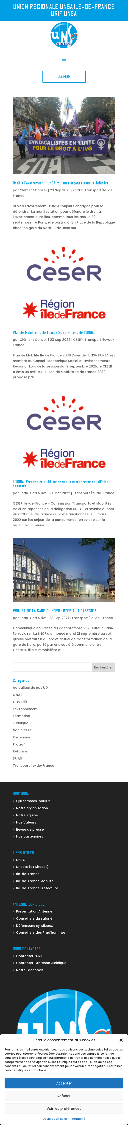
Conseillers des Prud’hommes (41, 932)
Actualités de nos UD (30, 687)
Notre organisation (32, 808)
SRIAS (17, 758)
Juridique (20, 723)
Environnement (25, 709)
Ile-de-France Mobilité (34, 881)
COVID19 (20, 702)
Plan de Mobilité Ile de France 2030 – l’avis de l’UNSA (53, 332)
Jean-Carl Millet (33, 493)
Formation (21, 716)
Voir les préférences (64, 1108)
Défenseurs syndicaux (34, 925)
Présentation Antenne (34, 911)
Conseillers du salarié (34, 918)
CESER (78, 190)
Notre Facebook (29, 970)
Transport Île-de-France (93, 493)
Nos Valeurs (26, 822)
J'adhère (64, 77)
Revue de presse (30, 829)
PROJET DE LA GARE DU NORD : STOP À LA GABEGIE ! (54, 611)
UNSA (20, 860)
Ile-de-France (27, 874)
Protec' (19, 744)
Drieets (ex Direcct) (32, 866)
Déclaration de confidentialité (64, 1119)
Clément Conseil (33, 190)
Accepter (64, 1083)
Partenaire (21, 737)
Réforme (20, 751)
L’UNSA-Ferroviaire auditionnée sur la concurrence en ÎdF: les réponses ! (61, 484)
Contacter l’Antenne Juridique (41, 963)
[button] (121, 1040)
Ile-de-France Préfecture (37, 888)
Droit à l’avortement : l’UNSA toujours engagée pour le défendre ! (62, 183)
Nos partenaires (29, 836)
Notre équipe (27, 815)
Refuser (64, 1095)
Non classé (22, 730)
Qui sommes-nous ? (33, 801)
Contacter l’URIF (29, 956)
